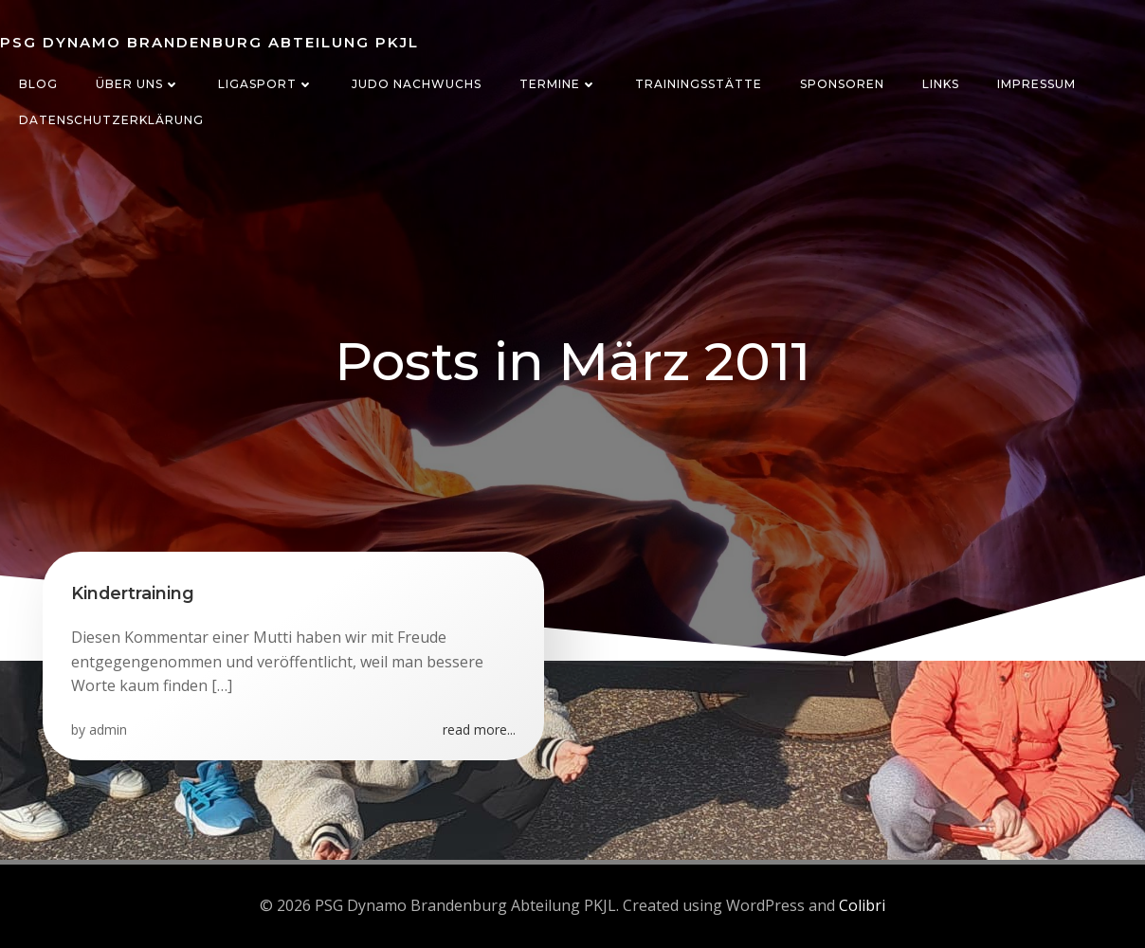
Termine (558, 84)
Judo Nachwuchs (417, 84)
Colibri (862, 905)
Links (940, 84)
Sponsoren (842, 84)
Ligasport (266, 84)
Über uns (138, 84)
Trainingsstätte (698, 84)
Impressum (1036, 84)
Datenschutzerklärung (111, 120)
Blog (38, 84)
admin (108, 729)
